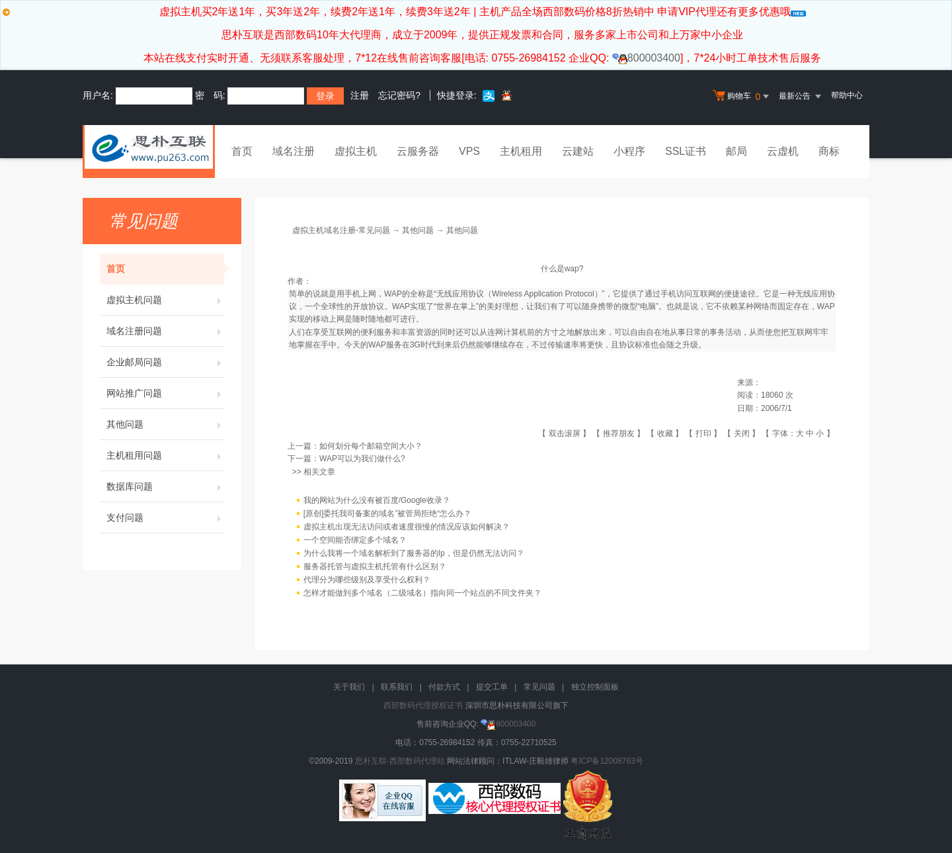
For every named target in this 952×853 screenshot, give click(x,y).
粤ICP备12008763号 (607, 761)
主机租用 (521, 151)
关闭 (742, 433)
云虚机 (783, 151)
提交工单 (492, 687)
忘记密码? (399, 95)
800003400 (646, 58)
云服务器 (418, 151)
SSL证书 (685, 151)
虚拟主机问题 (165, 299)
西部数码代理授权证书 (423, 705)
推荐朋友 (619, 433)
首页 (242, 151)
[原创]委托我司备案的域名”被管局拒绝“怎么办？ (387, 513)
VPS (469, 151)
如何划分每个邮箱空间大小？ (370, 446)
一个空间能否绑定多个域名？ (355, 540)
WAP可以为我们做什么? (362, 458)
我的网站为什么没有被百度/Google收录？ (376, 500)
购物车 (742, 96)
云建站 (578, 151)
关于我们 (349, 687)
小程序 (629, 151)
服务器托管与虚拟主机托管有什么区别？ (374, 566)
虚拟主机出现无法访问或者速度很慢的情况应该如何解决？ (406, 526)
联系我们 (397, 687)
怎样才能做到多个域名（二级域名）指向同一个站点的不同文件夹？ (422, 593)
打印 (703, 433)
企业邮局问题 (165, 362)
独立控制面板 (595, 687)
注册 (359, 95)
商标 (829, 151)
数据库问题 (165, 486)
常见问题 (539, 687)
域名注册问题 (165, 331)
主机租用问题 (165, 455)
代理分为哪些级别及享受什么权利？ (366, 579)
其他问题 (165, 424)
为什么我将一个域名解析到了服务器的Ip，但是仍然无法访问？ (413, 553)
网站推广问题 (165, 393)
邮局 (736, 151)
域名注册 (293, 151)
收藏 (665, 433)
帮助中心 (847, 95)
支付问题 (165, 517)
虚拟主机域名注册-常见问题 (341, 230)
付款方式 (444, 687)
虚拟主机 (356, 151)
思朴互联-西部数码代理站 (400, 761)
